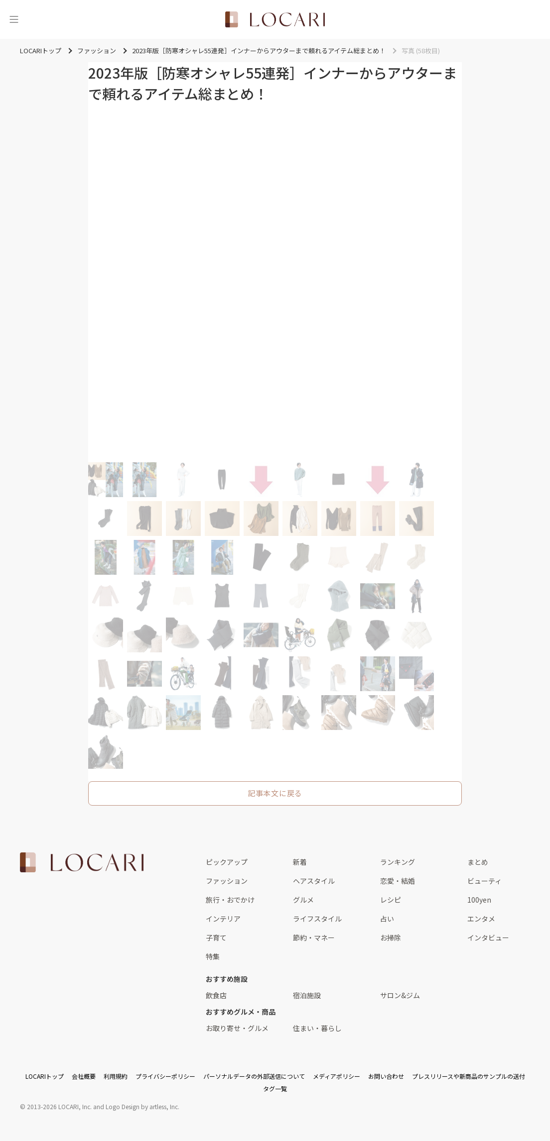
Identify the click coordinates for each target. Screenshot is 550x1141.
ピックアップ (227, 862)
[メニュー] (14, 19)
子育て (216, 937)
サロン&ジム (400, 995)
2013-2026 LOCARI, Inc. (59, 1106)
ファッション (227, 881)
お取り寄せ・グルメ (237, 1028)
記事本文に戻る (275, 793)
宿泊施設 (307, 995)
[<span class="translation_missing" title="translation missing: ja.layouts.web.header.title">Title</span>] (275, 19)
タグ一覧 (275, 1088)
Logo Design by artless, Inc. (142, 1106)
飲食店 (216, 995)
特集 (213, 956)
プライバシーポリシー (165, 1076)
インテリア (223, 919)
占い (387, 919)
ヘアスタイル (314, 881)
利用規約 (116, 1076)
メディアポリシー (336, 1076)
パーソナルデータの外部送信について (254, 1076)
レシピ (390, 900)
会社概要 (84, 1076)
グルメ (303, 900)
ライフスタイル (317, 919)
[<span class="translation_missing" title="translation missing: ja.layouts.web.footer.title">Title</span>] (81, 862)
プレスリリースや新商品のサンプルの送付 (468, 1076)
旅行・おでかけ (230, 900)
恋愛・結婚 (397, 881)
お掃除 (390, 937)
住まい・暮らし (317, 1028)
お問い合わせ (386, 1076)
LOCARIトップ (44, 1076)
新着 (300, 862)
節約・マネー (314, 937)
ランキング (397, 862)
